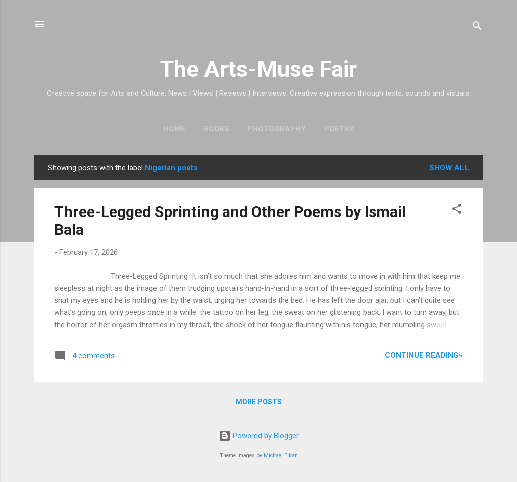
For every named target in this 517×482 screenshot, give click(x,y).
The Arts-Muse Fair (258, 69)
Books (216, 128)
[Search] (477, 27)
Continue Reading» (424, 355)
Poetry (339, 128)
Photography (276, 128)
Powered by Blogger (259, 435)
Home (174, 128)
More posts (259, 402)
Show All (449, 167)
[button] (457, 211)
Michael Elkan (281, 455)
